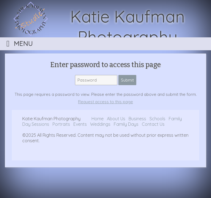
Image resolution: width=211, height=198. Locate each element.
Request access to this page (105, 101)
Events (80, 124)
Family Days (126, 124)
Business (138, 118)
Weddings (101, 124)
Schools (157, 118)
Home (97, 118)
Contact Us (153, 124)
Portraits (61, 124)
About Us (116, 118)
